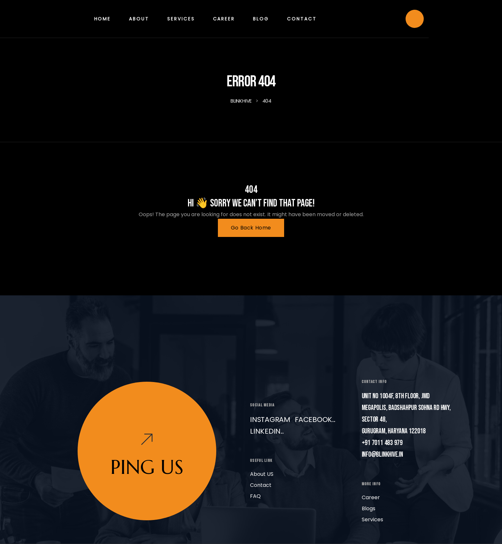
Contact (260, 485)
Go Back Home (251, 227)
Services (372, 519)
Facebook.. (315, 419)
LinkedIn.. (267, 431)
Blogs (368, 508)
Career (371, 497)
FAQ (255, 496)
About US (261, 474)
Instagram (270, 419)
